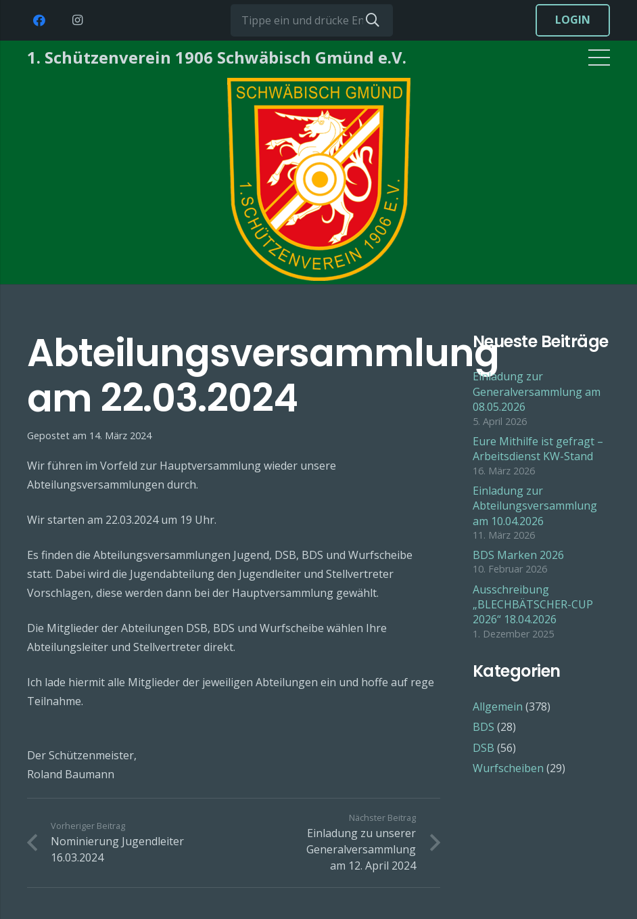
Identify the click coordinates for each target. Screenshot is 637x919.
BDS (483, 726)
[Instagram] (77, 20)
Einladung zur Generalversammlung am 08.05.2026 (536, 391)
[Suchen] (372, 20)
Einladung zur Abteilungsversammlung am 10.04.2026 (535, 506)
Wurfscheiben (508, 768)
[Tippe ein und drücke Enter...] (312, 20)
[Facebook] (39, 20)
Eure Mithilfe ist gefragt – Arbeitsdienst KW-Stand (538, 449)
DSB (483, 747)
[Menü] (599, 57)
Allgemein (498, 706)
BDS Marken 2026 (518, 554)
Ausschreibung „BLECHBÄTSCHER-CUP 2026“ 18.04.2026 (533, 604)
